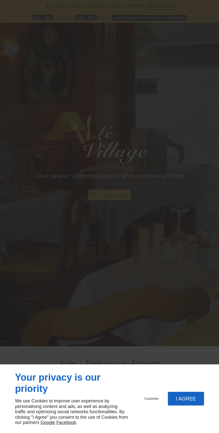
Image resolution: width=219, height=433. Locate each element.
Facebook (66, 422)
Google (48, 422)
